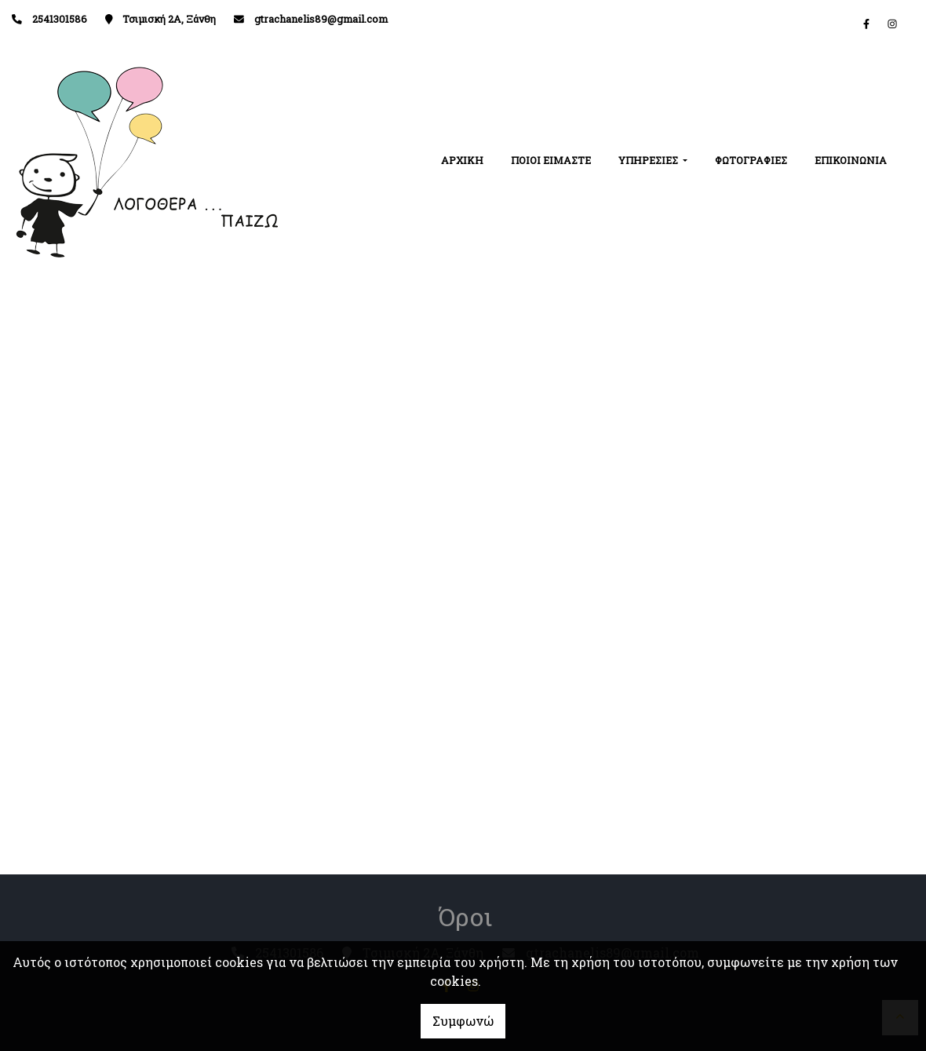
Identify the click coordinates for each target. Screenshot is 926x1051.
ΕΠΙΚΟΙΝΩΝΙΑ (851, 160)
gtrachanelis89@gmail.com (321, 19)
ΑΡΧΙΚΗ (462, 160)
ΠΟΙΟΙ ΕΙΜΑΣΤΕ (551, 160)
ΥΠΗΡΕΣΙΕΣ (649, 160)
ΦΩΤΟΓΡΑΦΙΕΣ (751, 160)
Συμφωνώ (463, 1021)
